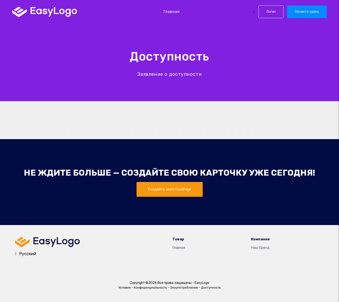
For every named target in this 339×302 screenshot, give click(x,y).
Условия (124, 288)
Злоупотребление (184, 288)
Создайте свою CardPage (169, 189)
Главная (172, 11)
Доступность (211, 288)
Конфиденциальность (150, 288)
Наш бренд (260, 248)
